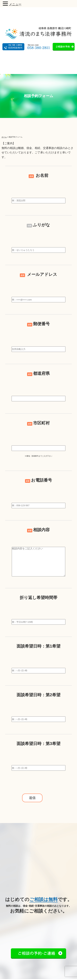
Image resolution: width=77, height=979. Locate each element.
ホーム (4, 137)
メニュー (15, 4)
